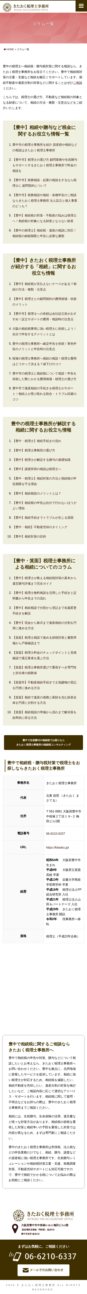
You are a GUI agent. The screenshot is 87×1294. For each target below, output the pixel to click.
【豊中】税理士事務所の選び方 (33, 450)
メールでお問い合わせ (43, 1270)
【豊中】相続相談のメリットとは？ (36, 493)
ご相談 (77, 82)
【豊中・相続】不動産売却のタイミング (39, 527)
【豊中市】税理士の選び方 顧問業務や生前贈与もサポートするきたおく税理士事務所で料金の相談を (44, 165)
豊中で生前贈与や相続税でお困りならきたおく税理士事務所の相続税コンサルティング (43, 742)
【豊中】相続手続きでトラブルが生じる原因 (42, 517)
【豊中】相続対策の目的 (29, 536)
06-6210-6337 (55, 833)
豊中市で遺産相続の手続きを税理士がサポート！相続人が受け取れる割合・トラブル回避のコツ (44, 394)
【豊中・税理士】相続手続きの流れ (36, 441)
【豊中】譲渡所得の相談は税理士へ (36, 469)
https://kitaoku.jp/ (57, 847)
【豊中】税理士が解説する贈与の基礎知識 (41, 459)
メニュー (81, 6)
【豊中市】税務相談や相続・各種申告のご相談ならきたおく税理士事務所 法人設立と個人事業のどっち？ (44, 200)
